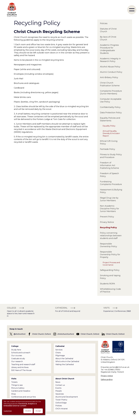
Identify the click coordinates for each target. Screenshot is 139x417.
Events (58, 388)
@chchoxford (19, 334)
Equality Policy (109, 126)
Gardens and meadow (20, 391)
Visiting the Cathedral (64, 364)
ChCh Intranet (61, 409)
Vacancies (59, 394)
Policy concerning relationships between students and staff (111, 235)
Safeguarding (107, 380)
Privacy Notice (107, 222)
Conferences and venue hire (23, 397)
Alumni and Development (66, 397)
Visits (13, 379)
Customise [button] (8, 411)
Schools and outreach (20, 353)
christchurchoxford (65, 334)
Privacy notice (107, 376)
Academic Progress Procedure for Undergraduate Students (109, 49)
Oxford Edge (61, 403)
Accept (38, 411)
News (57, 382)
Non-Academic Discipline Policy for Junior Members (109, 208)
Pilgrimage (60, 356)
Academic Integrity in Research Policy (110, 59)
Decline (28, 411)
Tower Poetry (61, 400)
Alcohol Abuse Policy (110, 66)
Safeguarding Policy (109, 270)
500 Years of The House (21, 370)
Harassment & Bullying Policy (111, 191)
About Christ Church (64, 379)
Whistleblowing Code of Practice (110, 290)
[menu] (131, 9)
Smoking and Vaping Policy (110, 276)
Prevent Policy (107, 216)
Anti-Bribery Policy (109, 77)
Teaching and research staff (23, 364)
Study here (16, 350)
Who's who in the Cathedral (67, 361)
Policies (103, 23)
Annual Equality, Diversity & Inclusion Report (111, 133)
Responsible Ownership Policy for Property (110, 254)
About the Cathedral (64, 359)
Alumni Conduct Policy (111, 72)
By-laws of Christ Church (108, 38)
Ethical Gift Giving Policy (108, 142)
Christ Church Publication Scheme (110, 84)
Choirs (58, 353)
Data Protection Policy (111, 112)
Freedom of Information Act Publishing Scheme (109, 165)
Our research (17, 361)
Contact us (60, 385)
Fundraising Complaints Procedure (111, 182)
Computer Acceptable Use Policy (110, 100)
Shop (13, 394)
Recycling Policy (108, 227)
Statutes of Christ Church (108, 30)
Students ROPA (107, 283)
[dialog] (23, 407)
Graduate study (18, 359)
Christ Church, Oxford (41, 334)
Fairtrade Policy (107, 149)
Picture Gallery (17, 388)
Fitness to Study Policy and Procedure (111, 155)
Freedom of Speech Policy (109, 174)
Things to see (17, 385)
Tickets (14, 382)
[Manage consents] (134, 412)
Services (58, 350)
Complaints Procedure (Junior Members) (111, 92)
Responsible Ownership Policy (108, 245)
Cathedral (59, 346)
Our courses (16, 356)
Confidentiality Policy (110, 107)
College (14, 346)
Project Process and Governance (111, 264)
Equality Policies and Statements (110, 119)
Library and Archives (19, 367)
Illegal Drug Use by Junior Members (109, 199)
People (58, 391)
